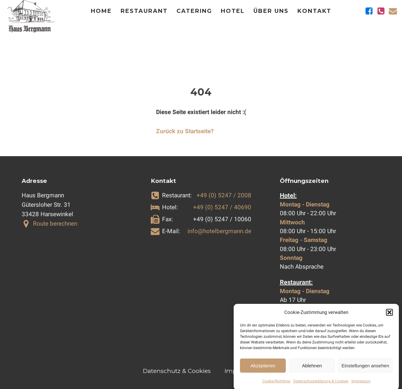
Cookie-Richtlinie (276, 385)
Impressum (361, 385)
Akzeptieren (262, 369)
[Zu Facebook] (369, 11)
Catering (194, 11)
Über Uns (271, 11)
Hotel (233, 11)
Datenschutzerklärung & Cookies (320, 385)
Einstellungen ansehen (365, 369)
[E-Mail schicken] (393, 11)
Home (101, 11)
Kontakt (314, 11)
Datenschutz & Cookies (177, 371)
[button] (389, 316)
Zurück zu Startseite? (185, 131)
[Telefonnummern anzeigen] (381, 11)
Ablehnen (312, 369)
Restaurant (144, 11)
